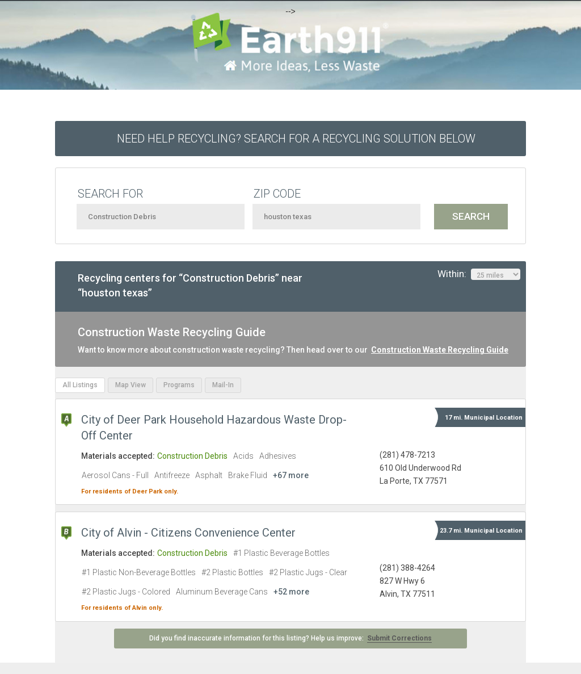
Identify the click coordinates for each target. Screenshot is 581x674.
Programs (179, 385)
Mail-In (223, 385)
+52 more (291, 591)
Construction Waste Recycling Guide (439, 349)
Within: (478, 274)
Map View (130, 385)
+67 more (291, 475)
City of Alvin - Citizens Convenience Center (188, 532)
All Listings (80, 385)
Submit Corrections (399, 638)
